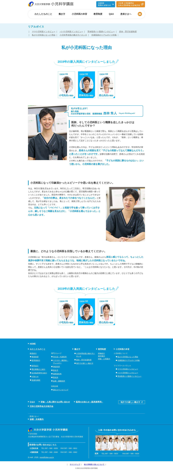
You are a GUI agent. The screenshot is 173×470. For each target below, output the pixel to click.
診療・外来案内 (36, 419)
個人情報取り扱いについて (94, 464)
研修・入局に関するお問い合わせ (55, 402)
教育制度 (98, 14)
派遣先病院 (36, 380)
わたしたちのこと (43, 14)
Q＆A (32, 402)
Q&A (111, 14)
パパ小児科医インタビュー (71, 32)
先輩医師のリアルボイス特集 (104, 35)
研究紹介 (35, 366)
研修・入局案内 (104, 359)
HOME (33, 344)
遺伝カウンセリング (60, 390)
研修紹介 (101, 353)
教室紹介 (33, 353)
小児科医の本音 (79, 14)
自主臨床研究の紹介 (39, 373)
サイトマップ (75, 464)
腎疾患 (55, 377)
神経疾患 (56, 367)
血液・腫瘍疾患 (59, 381)
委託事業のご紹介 (38, 369)
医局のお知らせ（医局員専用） (89, 402)
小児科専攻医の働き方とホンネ (73, 35)
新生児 (55, 370)
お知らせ (35, 376)
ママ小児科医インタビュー (43, 32)
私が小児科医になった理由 (43, 35)
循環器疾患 (57, 374)
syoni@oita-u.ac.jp (47, 457)
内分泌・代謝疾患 (60, 357)
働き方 (62, 14)
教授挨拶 (35, 357)
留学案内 (101, 356)
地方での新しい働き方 (84, 363)
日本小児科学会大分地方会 (41, 406)
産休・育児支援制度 (128, 32)
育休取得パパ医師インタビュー (101, 32)
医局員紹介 (36, 360)
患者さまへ (125, 14)
